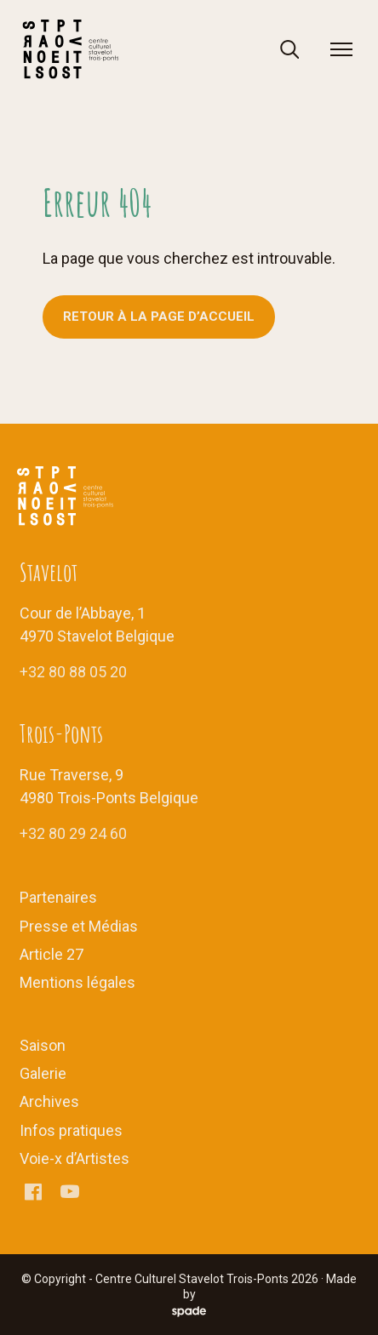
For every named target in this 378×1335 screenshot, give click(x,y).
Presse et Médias (79, 926)
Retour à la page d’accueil (159, 316)
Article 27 (51, 954)
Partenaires (58, 897)
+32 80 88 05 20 (73, 672)
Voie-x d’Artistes (74, 1158)
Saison (43, 1045)
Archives (49, 1101)
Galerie (43, 1073)
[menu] (341, 49)
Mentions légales (77, 982)
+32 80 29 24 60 (73, 833)
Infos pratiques (71, 1130)
